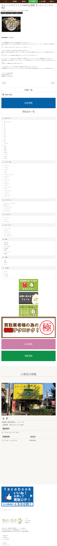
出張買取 (28, 344)
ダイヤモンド (8, 200)
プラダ (5, 172)
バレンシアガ (7, 187)
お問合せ (5, 543)
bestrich (24, 10)
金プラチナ (8, 118)
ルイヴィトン (7, 165)
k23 (5, 139)
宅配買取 (28, 356)
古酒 (6, 257)
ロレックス (20, 12)
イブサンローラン (8, 190)
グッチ (5, 170)
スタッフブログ (18, 10)
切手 (6, 239)
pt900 (5, 149)
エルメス (6, 167)
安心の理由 (27, 520)
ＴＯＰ (26, 518)
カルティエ (6, 183)
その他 (6, 268)
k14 (5, 132)
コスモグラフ (8, 12)
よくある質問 (6, 539)
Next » (52, 83)
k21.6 (5, 136)
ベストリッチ (7, 510)
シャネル (6, 169)
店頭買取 (28, 103)
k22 (5, 138)
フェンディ (6, 176)
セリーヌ (6, 181)
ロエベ (5, 189)
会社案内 (5, 537)
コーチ (5, 178)
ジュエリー (8, 214)
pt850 (5, 147)
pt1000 (5, 152)
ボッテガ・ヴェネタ (8, 174)
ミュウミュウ (7, 180)
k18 (5, 134)
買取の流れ (5, 535)
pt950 (5, 150)
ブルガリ (6, 185)
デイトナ (14, 12)
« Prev (4, 83)
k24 (5, 141)
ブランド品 (8, 162)
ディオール (6, 196)
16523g (2, 12)
